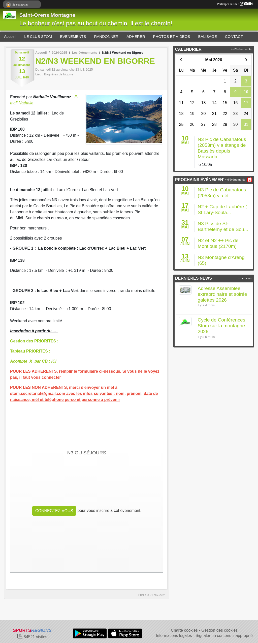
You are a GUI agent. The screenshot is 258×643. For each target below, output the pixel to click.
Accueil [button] (10, 36)
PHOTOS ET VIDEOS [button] (171, 36)
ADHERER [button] (135, 36)
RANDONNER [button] (106, 36)
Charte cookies (184, 630)
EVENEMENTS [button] (73, 36)
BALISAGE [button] (207, 36)
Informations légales (174, 635)
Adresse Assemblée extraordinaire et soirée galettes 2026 (222, 294)
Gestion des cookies (219, 630)
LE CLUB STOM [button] (38, 36)
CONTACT (234, 36)
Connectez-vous (54, 511)
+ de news (244, 278)
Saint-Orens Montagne (47, 15)
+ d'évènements (241, 49)
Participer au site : (234, 4)
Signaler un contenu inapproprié (224, 635)
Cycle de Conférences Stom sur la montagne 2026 (221, 325)
